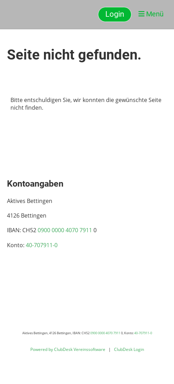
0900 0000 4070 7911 (65, 230)
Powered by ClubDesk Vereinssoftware (67, 349)
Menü (151, 14)
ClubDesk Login (129, 349)
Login (114, 14)
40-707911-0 (42, 245)
